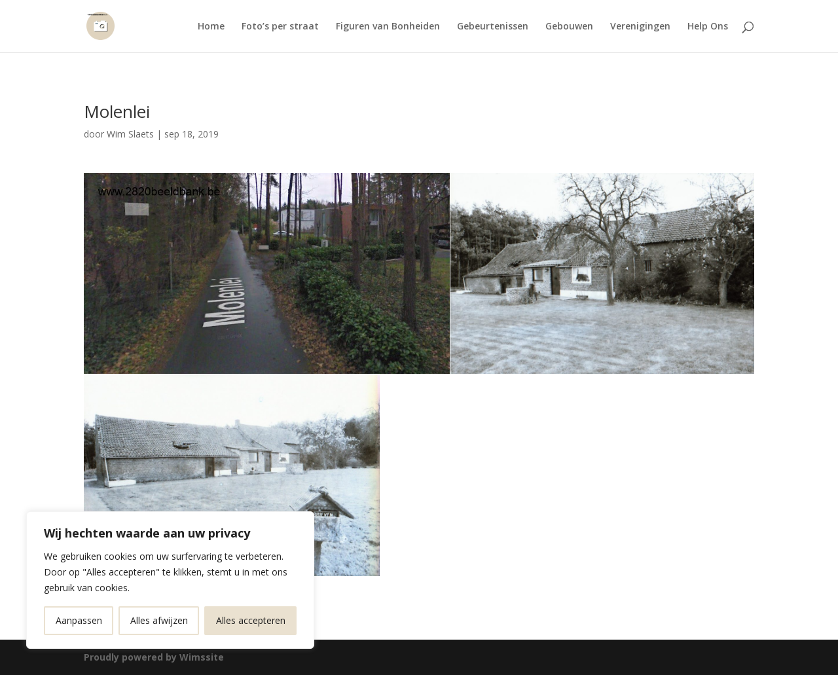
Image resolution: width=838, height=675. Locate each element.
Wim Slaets (130, 134)
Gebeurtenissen (492, 27)
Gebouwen (569, 27)
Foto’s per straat (280, 27)
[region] (170, 580)
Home (211, 27)
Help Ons (707, 27)
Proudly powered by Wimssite (154, 657)
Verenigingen (640, 27)
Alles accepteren (250, 620)
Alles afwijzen (159, 620)
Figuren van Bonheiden (388, 27)
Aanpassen (79, 620)
